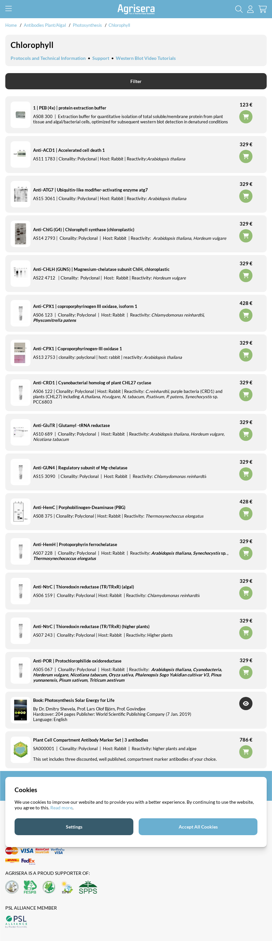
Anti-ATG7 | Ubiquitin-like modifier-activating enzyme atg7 (90, 189)
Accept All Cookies (198, 827)
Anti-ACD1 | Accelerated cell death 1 (69, 150)
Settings (74, 827)
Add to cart (245, 751)
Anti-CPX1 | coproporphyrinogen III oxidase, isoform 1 (85, 306)
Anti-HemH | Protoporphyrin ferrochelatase (75, 544)
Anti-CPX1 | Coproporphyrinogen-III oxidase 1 (77, 348)
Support (100, 58)
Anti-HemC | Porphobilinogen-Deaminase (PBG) (79, 507)
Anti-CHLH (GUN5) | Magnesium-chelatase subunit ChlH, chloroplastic (101, 269)
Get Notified (245, 703)
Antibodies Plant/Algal (45, 25)
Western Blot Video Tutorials (146, 58)
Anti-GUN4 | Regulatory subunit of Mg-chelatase (80, 467)
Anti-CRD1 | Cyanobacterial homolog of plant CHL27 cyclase (92, 382)
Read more (61, 807)
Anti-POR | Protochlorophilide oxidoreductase (77, 660)
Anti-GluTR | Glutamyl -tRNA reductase (71, 425)
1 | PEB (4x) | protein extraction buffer (69, 107)
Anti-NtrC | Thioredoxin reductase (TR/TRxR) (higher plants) (91, 626)
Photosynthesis (88, 25)
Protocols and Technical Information (48, 58)
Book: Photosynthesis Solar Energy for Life (73, 700)
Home (11, 25)
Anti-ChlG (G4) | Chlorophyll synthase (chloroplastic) (83, 229)
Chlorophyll (119, 25)
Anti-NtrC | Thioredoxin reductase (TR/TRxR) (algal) (83, 586)
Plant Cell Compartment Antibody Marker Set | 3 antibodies (90, 740)
